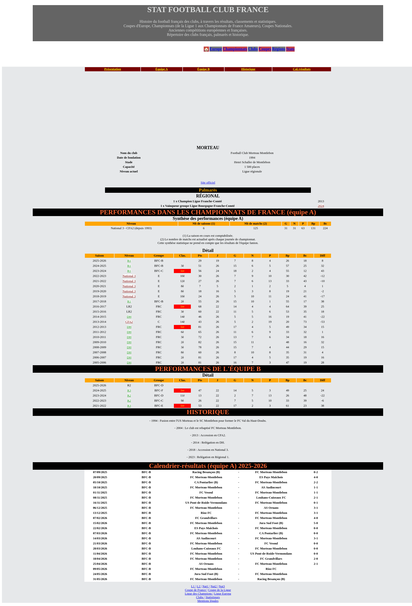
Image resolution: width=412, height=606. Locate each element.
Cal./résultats (302, 69)
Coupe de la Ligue (219, 590)
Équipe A (161, 69)
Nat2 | (214, 586)
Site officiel (208, 182)
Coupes (265, 49)
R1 (129, 260)
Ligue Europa (222, 593)
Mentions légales (207, 601)
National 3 (129, 276)
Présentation (112, 69)
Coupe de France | (196, 590)
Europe (216, 49)
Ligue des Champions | (199, 593)
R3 (129, 390)
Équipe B (203, 69)
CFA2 (129, 321)
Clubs (253, 49)
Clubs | (200, 597)
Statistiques (212, 597)
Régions (278, 49)
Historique (248, 69)
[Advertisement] (208, 108)
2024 (321, 206)
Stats (290, 49)
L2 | (199, 586)
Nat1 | (206, 586)
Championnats (235, 49)
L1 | (193, 586)
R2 (129, 395)
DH (129, 316)
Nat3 (222, 586)
